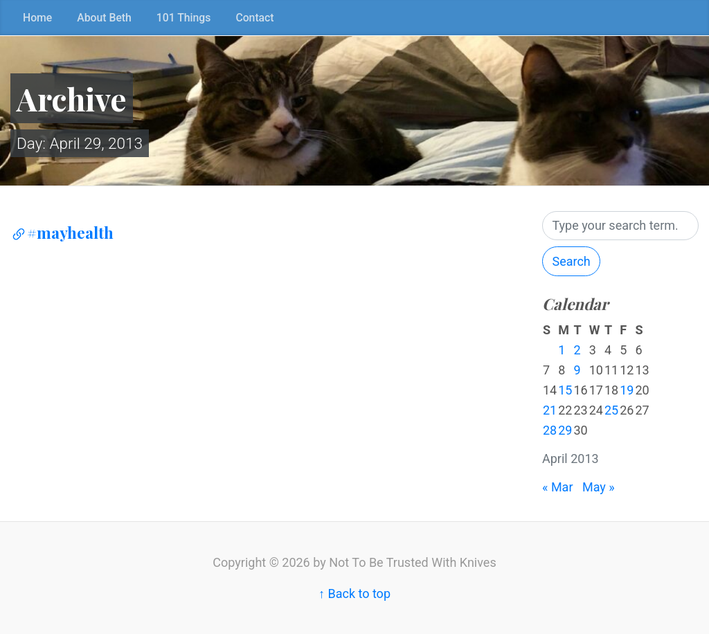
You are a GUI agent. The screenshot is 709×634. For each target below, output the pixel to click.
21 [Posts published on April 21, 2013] (550, 410)
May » (598, 487)
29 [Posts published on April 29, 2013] (565, 430)
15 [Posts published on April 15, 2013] (565, 390)
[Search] (620, 226)
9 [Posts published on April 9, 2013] (576, 370)
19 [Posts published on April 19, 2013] (627, 390)
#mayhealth (62, 232)
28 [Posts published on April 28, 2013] (550, 430)
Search (571, 261)
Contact (254, 17)
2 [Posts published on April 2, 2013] (576, 350)
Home (37, 17)
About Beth (104, 17)
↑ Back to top (354, 593)
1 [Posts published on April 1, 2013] (561, 350)
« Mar (557, 487)
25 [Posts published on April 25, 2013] (611, 410)
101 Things (183, 17)
